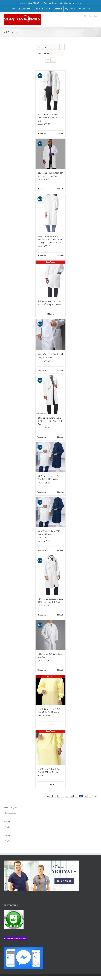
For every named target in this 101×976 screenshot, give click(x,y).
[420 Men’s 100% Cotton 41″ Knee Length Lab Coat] (50, 154)
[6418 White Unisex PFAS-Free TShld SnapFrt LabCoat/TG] (50, 512)
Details (61, 134)
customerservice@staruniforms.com (65, 3)
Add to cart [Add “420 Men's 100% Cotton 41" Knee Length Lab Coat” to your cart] (42, 189)
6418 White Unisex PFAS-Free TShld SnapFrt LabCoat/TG (49, 534)
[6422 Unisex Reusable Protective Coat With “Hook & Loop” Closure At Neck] (50, 213)
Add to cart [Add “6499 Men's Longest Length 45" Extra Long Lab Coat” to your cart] (42, 615)
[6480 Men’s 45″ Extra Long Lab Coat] (50, 635)
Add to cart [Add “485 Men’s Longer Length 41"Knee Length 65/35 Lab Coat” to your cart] (42, 437)
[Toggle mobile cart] (85, 15)
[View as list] (53, 59)
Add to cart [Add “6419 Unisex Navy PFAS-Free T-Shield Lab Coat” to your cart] (42, 492)
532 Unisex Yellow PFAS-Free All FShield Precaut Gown (49, 772)
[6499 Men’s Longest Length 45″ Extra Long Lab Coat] (50, 575)
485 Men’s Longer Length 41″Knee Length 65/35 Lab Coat (49, 421)
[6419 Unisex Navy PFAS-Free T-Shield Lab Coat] (50, 457)
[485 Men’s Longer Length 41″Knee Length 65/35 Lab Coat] (50, 394)
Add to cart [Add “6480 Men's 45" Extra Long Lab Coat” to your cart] (42, 670)
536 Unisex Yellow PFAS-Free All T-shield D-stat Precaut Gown (49, 712)
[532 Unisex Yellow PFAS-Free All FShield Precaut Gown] (50, 747)
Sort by (42, 47)
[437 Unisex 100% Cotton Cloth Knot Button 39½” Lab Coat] (50, 90)
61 (86, 796)
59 (76, 796)
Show (44, 53)
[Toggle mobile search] (90, 15)
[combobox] (50, 813)
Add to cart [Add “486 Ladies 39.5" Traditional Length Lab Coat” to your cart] (42, 370)
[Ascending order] (62, 47)
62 (90, 796)
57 (67, 796)
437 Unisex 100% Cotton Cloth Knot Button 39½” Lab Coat (50, 117)
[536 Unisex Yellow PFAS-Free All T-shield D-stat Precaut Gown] (50, 690)
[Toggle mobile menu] (95, 15)
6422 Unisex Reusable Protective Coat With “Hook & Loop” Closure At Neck (49, 239)
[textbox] (50, 813)
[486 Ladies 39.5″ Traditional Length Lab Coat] (50, 334)
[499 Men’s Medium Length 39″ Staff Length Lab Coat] (50, 279)
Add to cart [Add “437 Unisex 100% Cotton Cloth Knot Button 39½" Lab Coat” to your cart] (42, 134)
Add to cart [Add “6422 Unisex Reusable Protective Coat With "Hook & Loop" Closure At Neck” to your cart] (42, 256)
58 (72, 796)
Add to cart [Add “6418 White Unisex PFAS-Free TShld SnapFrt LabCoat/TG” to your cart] (42, 550)
